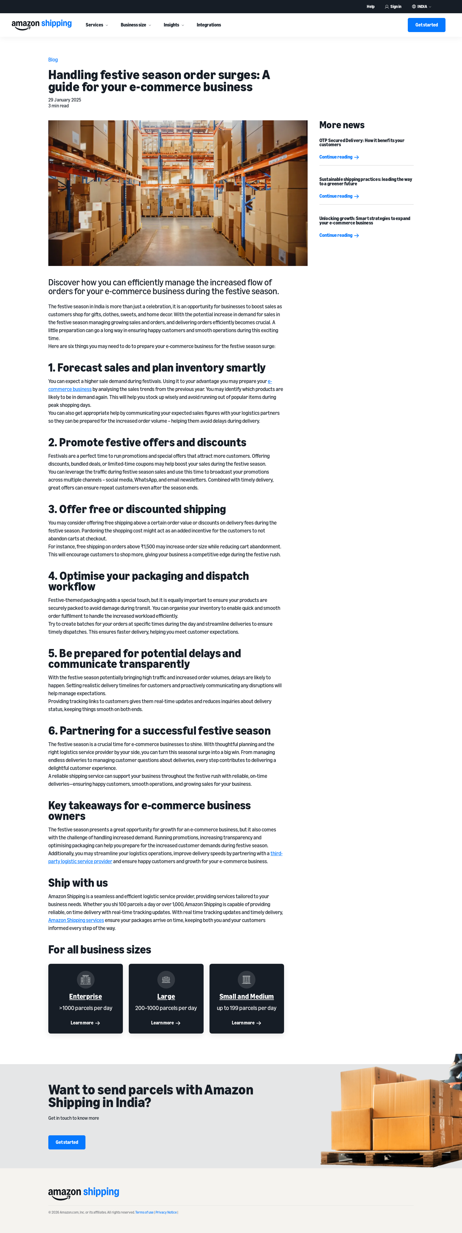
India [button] (422, 6)
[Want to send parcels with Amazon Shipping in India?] (390, 1117)
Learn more (85, 1023)
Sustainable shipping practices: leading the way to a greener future (365, 181)
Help (370, 6)
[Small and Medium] (246, 980)
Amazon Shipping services (76, 920)
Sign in (393, 6)
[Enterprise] (85, 980)
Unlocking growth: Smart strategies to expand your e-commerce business (364, 220)
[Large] (166, 980)
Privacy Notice (166, 1212)
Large (166, 996)
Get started (426, 25)
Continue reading (339, 157)
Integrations (209, 25)
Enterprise (85, 996)
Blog (53, 59)
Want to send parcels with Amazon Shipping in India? (150, 1095)
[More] (106, 25)
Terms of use (144, 1212)
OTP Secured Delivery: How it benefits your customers (362, 142)
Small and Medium (247, 996)
